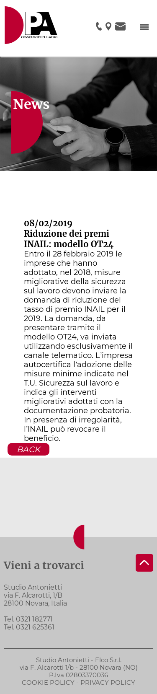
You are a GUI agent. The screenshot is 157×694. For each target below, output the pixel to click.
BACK (28, 449)
